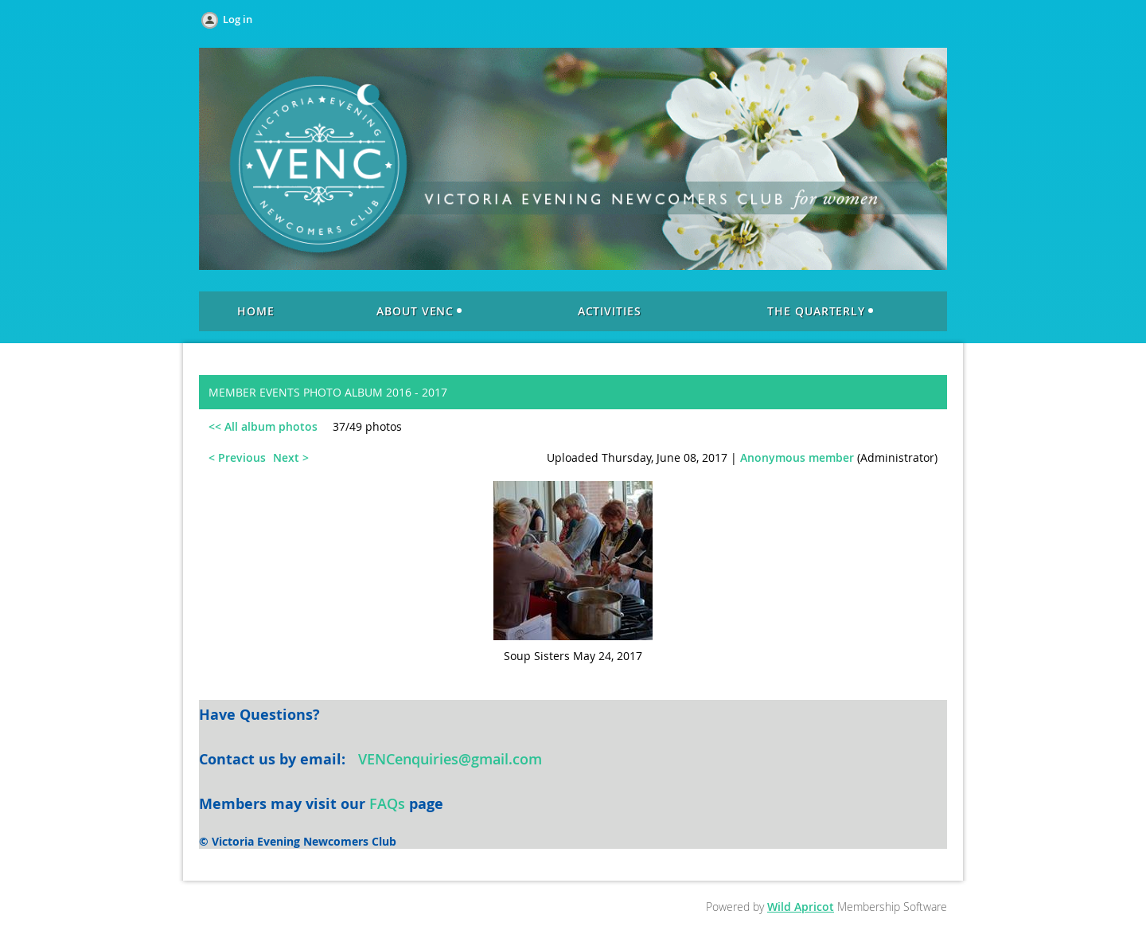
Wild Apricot (800, 906)
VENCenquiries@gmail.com (450, 758)
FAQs (387, 803)
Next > (291, 457)
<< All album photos (263, 426)
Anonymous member (797, 457)
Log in (237, 19)
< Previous (237, 457)
